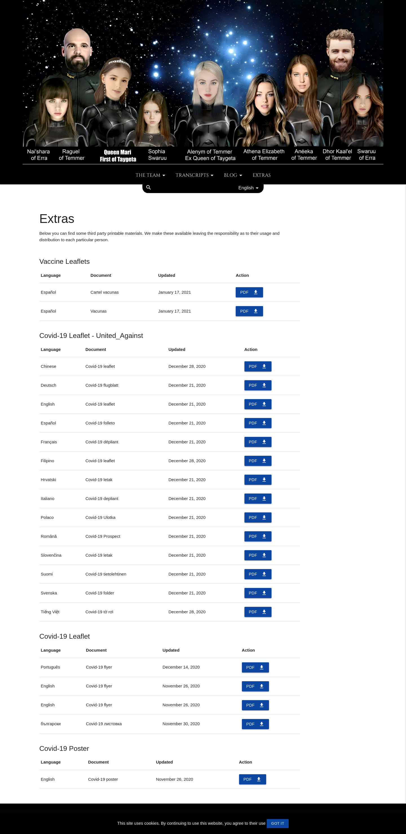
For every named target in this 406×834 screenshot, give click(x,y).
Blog (234, 175)
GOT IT (277, 823)
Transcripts (195, 175)
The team (151, 175)
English (250, 188)
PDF (249, 292)
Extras (262, 175)
